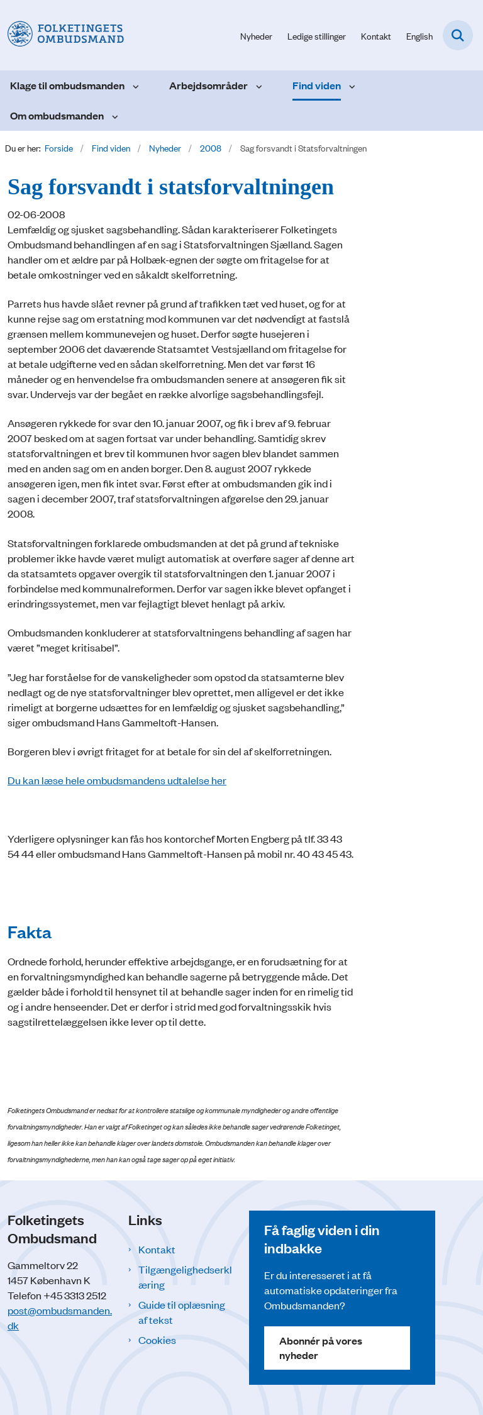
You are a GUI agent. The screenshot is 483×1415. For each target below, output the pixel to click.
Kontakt (156, 1249)
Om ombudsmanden (57, 115)
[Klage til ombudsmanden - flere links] (134, 85)
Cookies (157, 1339)
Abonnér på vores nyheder (320, 1347)
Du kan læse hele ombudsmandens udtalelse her (117, 780)
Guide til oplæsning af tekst (181, 1311)
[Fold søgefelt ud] (458, 35)
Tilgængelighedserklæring (185, 1276)
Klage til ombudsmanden (67, 85)
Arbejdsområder (208, 85)
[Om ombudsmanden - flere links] (113, 115)
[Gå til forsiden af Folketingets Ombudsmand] (62, 35)
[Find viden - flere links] (350, 85)
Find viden (316, 85)
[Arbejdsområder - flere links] (257, 85)
